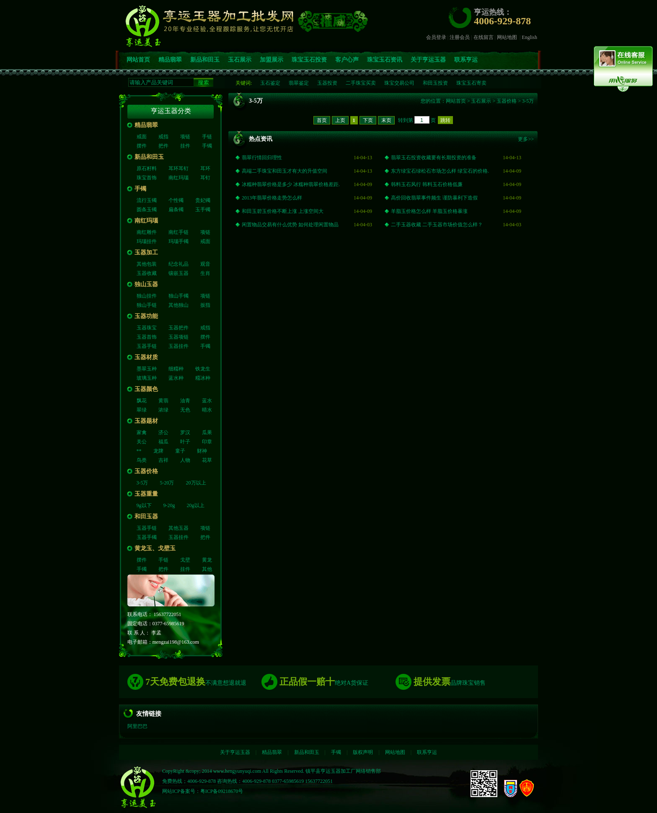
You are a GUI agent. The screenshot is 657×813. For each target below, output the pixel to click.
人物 (185, 460)
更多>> (526, 139)
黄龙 (207, 560)
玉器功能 (146, 316)
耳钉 (205, 178)
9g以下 (144, 505)
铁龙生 (202, 369)
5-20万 (167, 483)
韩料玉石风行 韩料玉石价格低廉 (427, 184)
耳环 (205, 168)
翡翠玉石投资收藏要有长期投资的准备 (433, 158)
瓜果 (207, 432)
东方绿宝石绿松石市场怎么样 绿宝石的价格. (440, 171)
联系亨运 (466, 60)
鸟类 (142, 460)
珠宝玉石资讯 (384, 60)
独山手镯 (178, 296)
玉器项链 (178, 337)
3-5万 (142, 483)
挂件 (185, 146)
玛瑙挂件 (147, 241)
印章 (207, 442)
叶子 (185, 442)
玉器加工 (146, 252)
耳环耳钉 (178, 168)
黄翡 (163, 401)
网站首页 (138, 60)
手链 (207, 137)
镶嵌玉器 (178, 273)
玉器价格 (146, 471)
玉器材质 (146, 357)
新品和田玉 (205, 60)
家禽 (142, 432)
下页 (368, 120)
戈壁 (185, 560)
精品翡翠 (170, 60)
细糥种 (176, 369)
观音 (205, 264)
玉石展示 (239, 60)
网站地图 (507, 37)
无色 (185, 410)
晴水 (207, 410)
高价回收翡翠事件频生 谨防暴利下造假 (434, 198)
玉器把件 (178, 328)
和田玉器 (146, 516)
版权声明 (363, 752)
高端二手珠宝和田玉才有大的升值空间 (284, 171)
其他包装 (147, 264)
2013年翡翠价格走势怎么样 (272, 198)
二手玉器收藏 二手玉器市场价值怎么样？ (437, 225)
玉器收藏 (147, 273)
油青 (185, 401)
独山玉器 (146, 284)
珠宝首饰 (147, 178)
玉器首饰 (147, 337)
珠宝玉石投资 (309, 60)
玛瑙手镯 (178, 241)
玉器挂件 (178, 346)
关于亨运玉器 (428, 60)
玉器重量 (146, 494)
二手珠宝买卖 (361, 83)
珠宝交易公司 (399, 83)
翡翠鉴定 (299, 83)
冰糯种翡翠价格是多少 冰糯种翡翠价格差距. (291, 184)
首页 (322, 120)
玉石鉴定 (270, 83)
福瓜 (163, 442)
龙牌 (158, 451)
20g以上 (195, 505)
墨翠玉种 (147, 369)
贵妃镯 (202, 200)
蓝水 (207, 401)
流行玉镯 (147, 200)
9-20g (169, 505)
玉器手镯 (147, 537)
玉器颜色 (146, 389)
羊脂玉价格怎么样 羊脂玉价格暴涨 (429, 211)
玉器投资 (327, 83)
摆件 (142, 146)
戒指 (163, 137)
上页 (340, 120)
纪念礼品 (178, 264)
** (139, 451)
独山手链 (147, 305)
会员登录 (436, 37)
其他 (207, 569)
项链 (185, 137)
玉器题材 (146, 421)
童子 (180, 451)
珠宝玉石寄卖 (471, 83)
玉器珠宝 (147, 328)
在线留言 (483, 37)
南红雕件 (147, 232)
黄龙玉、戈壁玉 (155, 548)
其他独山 (178, 305)
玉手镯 (202, 209)
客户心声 (347, 60)
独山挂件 (147, 296)
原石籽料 (147, 168)
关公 (142, 442)
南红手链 (178, 232)
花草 (207, 460)
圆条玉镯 (147, 209)
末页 (386, 120)
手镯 (207, 146)
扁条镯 (176, 209)
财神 (202, 451)
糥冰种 (202, 378)
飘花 (142, 401)
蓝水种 (176, 378)
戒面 (142, 137)
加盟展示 (271, 60)
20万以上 (196, 483)
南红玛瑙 (178, 178)
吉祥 (163, 460)
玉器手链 (147, 346)
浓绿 (163, 410)
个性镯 (176, 200)
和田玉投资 (435, 83)
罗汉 (185, 432)
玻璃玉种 (147, 378)
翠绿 (142, 410)
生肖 (205, 273)
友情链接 (148, 713)
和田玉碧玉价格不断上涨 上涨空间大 (282, 211)
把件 (163, 146)
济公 (163, 432)
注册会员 (460, 37)
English (529, 37)
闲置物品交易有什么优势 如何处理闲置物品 (290, 225)
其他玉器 (178, 528)
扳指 (205, 305)
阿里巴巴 (137, 726)
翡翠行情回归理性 (262, 158)
